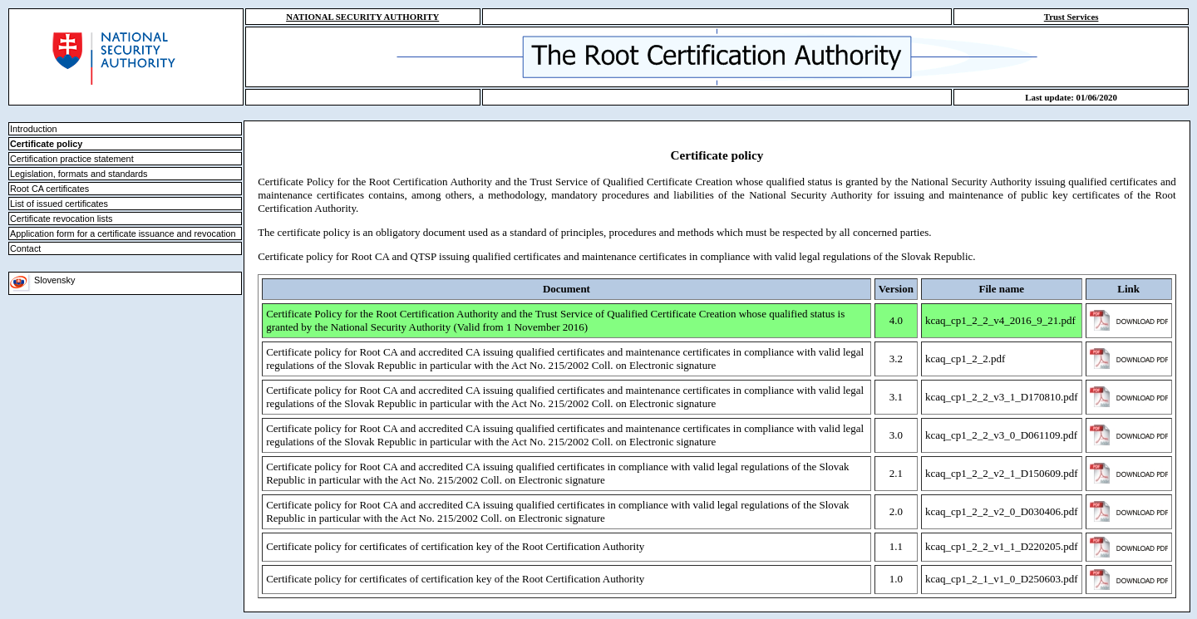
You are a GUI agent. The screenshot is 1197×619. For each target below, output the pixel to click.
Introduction (33, 129)
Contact (25, 248)
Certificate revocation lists (61, 219)
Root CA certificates (49, 189)
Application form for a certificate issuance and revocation (122, 233)
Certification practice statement (72, 159)
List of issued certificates (59, 204)
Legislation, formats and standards (79, 174)
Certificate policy (46, 144)
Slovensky (42, 280)
